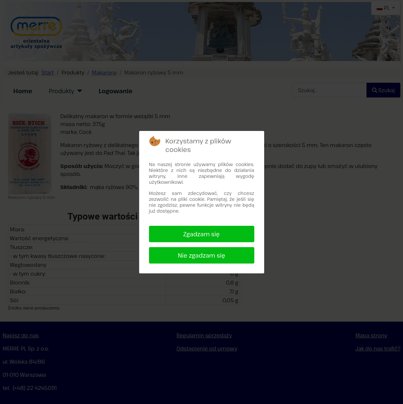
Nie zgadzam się (201, 255)
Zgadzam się (201, 234)
